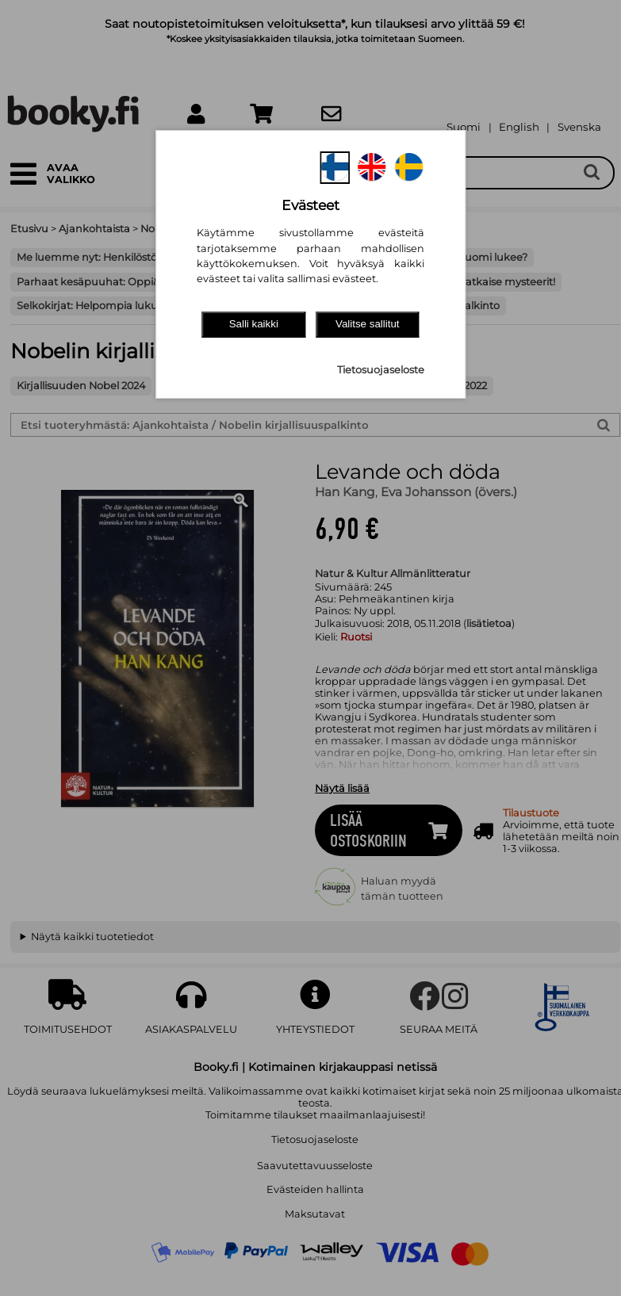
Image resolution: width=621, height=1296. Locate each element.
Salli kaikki (253, 324)
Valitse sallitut (367, 324)
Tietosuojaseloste (380, 370)
